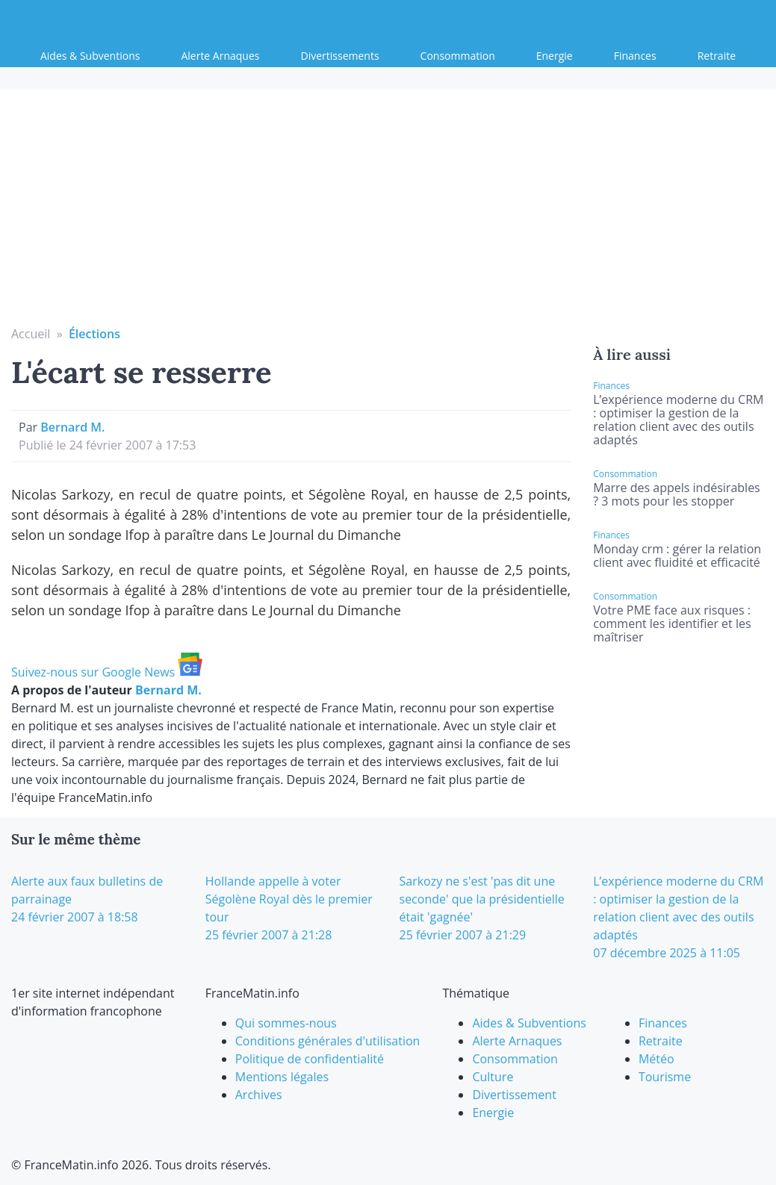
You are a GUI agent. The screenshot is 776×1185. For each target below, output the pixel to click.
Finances (635, 56)
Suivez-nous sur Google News (106, 672)
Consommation (457, 56)
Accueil (30, 334)
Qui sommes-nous (286, 1023)
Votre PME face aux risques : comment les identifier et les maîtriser (672, 623)
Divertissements (340, 56)
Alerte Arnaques (220, 56)
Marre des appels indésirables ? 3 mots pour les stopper (676, 494)
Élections (94, 334)
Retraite (717, 56)
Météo (656, 1059)
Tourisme (665, 1077)
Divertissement (514, 1094)
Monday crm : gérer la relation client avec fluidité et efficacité (677, 555)
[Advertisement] (388, 212)
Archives (258, 1094)
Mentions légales (282, 1077)
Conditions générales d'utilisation (327, 1041)
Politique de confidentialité (309, 1059)
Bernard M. (72, 427)
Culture (492, 1077)
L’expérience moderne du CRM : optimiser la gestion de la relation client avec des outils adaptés (678, 419)
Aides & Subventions (90, 56)
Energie (554, 56)
